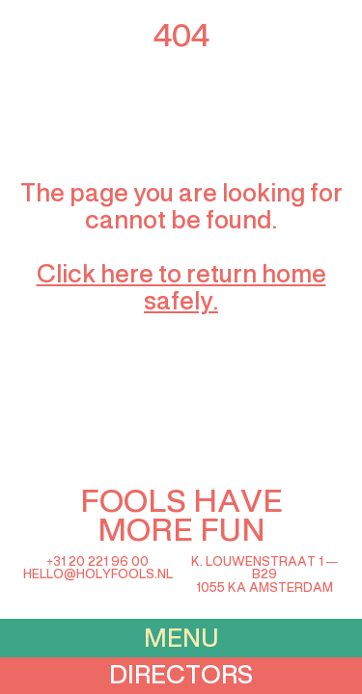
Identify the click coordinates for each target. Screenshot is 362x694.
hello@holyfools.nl (98, 575)
